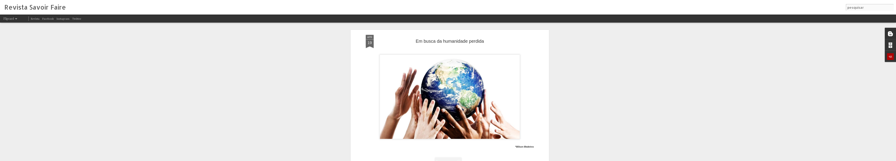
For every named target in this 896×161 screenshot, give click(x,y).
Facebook (48, 18)
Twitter (76, 18)
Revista (35, 18)
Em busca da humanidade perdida (450, 41)
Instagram (62, 18)
